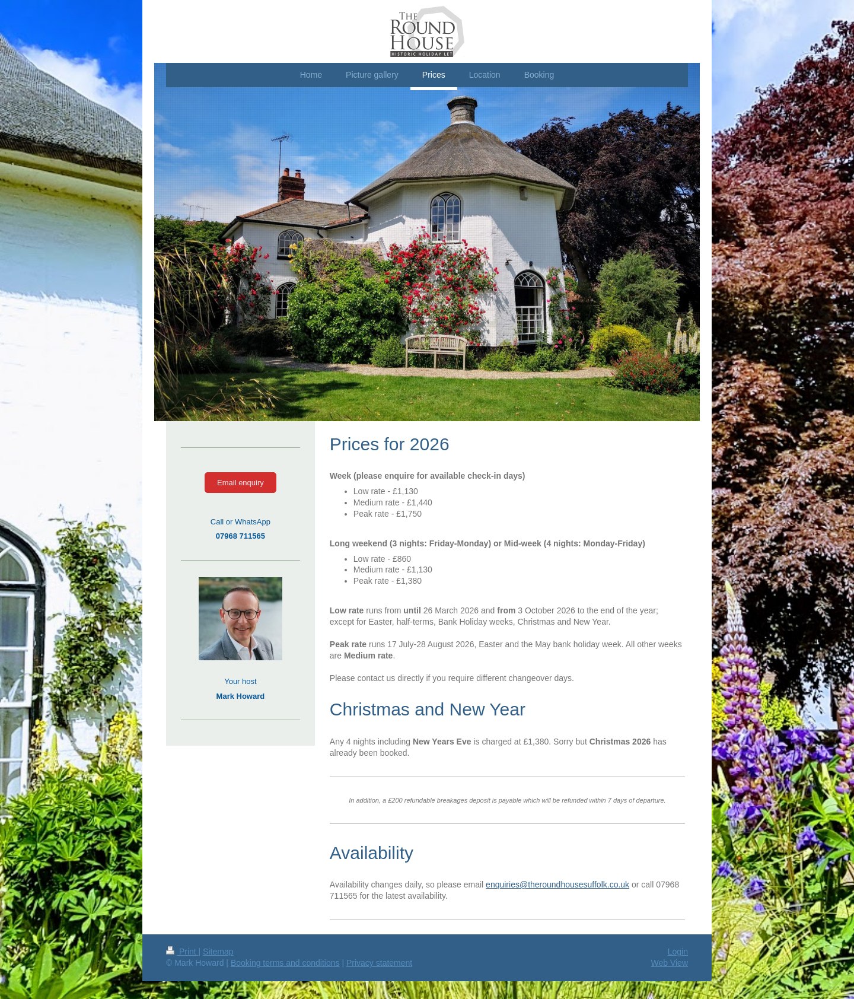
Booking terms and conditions (285, 963)
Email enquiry (240, 482)
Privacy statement (379, 963)
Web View (669, 963)
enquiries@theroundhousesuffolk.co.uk (557, 884)
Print (182, 951)
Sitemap (218, 951)
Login (678, 951)
